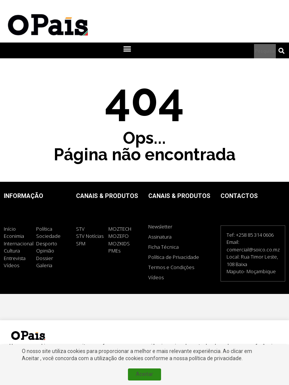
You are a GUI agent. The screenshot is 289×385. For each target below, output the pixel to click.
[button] (127, 49)
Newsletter (160, 226)
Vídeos (156, 277)
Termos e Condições (171, 267)
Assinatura (160, 236)
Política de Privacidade (173, 257)
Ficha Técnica (163, 246)
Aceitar (144, 374)
